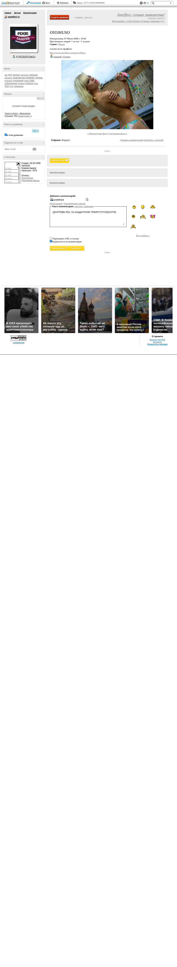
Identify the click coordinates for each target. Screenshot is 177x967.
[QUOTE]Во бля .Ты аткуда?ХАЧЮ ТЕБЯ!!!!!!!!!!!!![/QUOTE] (88, 217)
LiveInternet (11, 3)
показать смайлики (84, 206)
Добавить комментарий (131, 140)
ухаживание (18, 86)
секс (32, 80)
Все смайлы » (143, 235)
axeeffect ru (5, 17)
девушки (33, 75)
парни (26, 81)
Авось (79, 2)
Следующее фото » (117, 133)
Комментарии (30, 13)
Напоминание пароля (74, 203)
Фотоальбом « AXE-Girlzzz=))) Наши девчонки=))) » (138, 21)
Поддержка (141, 3)
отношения (18, 80)
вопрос (16, 75)
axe (6, 75)
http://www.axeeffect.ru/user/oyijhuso (67, 52)
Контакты (157, 342)
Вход (47, 2)
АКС (10, 75)
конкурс (30, 77)
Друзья (17, 13)
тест (7, 86)
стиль (35, 84)
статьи (21, 83)
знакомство (19, 77)
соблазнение (11, 83)
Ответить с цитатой (153, 140)
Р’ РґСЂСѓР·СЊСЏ (25, 56)
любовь (39, 78)
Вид (146, 3)
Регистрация (35, 2)
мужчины (8, 81)
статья (29, 83)
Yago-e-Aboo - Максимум (17, 113)
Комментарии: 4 (25, 116)
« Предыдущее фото (97, 133)
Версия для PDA (157, 340)
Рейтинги (64, 2)
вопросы (24, 75)
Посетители (27, 178)
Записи (7, 13)
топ (11, 86)
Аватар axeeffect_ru (23, 38)
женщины (8, 78)
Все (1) (40, 98)
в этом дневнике (15, 135)
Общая (61, 44)
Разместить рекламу (157, 344)
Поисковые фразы (30, 180)
